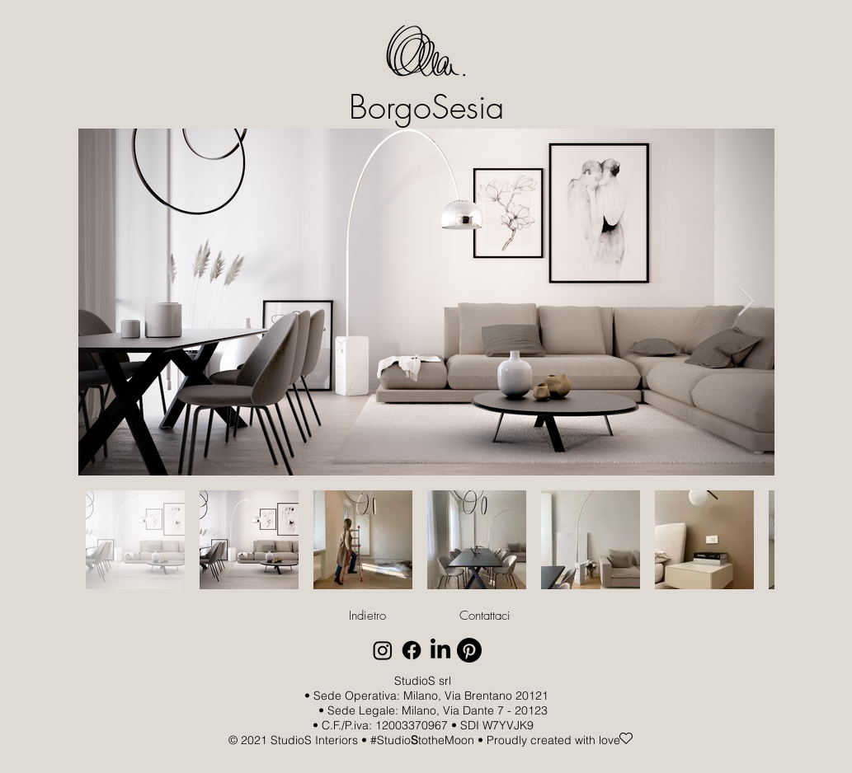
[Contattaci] (485, 615)
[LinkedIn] (440, 650)
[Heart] (626, 738)
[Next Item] (746, 302)
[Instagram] (382, 650)
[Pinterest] (469, 650)
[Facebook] (411, 650)
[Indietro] (367, 615)
